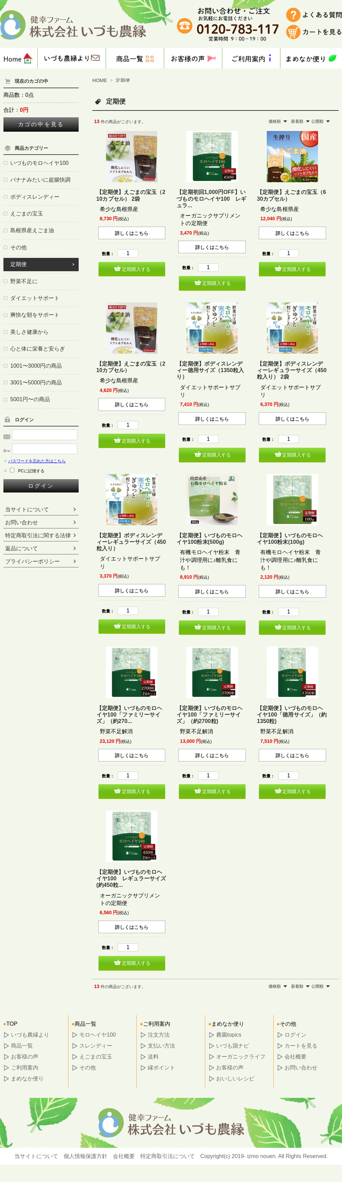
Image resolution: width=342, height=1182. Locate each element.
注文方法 (159, 1035)
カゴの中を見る (41, 124)
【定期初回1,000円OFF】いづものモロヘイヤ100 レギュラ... (211, 198)
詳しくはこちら (131, 233)
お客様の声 (24, 1057)
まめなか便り (27, 1078)
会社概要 (295, 1057)
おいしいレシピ (235, 1078)
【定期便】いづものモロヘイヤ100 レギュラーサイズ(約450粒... (131, 878)
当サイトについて (27, 509)
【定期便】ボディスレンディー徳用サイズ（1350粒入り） (210, 370)
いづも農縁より (30, 1035)
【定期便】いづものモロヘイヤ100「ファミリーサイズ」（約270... (129, 714)
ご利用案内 (24, 1068)
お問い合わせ (21, 522)
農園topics (228, 1035)
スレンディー (95, 1046)
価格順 (274, 121)
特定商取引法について (167, 1156)
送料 (153, 1057)
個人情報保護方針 (85, 1156)
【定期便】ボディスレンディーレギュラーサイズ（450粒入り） (131, 542)
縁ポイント (161, 1068)
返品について (21, 548)
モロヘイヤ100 (97, 1035)
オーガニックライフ (240, 1057)
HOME (99, 80)
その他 (87, 1068)
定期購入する (136, 269)
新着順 (297, 121)
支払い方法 (161, 1046)
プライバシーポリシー (32, 561)
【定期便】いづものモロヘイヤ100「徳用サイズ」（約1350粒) (292, 714)
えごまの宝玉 (95, 1057)
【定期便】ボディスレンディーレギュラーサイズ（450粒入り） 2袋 (292, 370)
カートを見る (301, 1046)
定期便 (123, 80)
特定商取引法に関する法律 (38, 535)
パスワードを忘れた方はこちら (34, 461)
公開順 (317, 121)
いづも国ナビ (232, 1046)
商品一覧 (22, 1046)
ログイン (41, 486)
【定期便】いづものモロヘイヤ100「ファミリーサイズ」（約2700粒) (209, 714)
